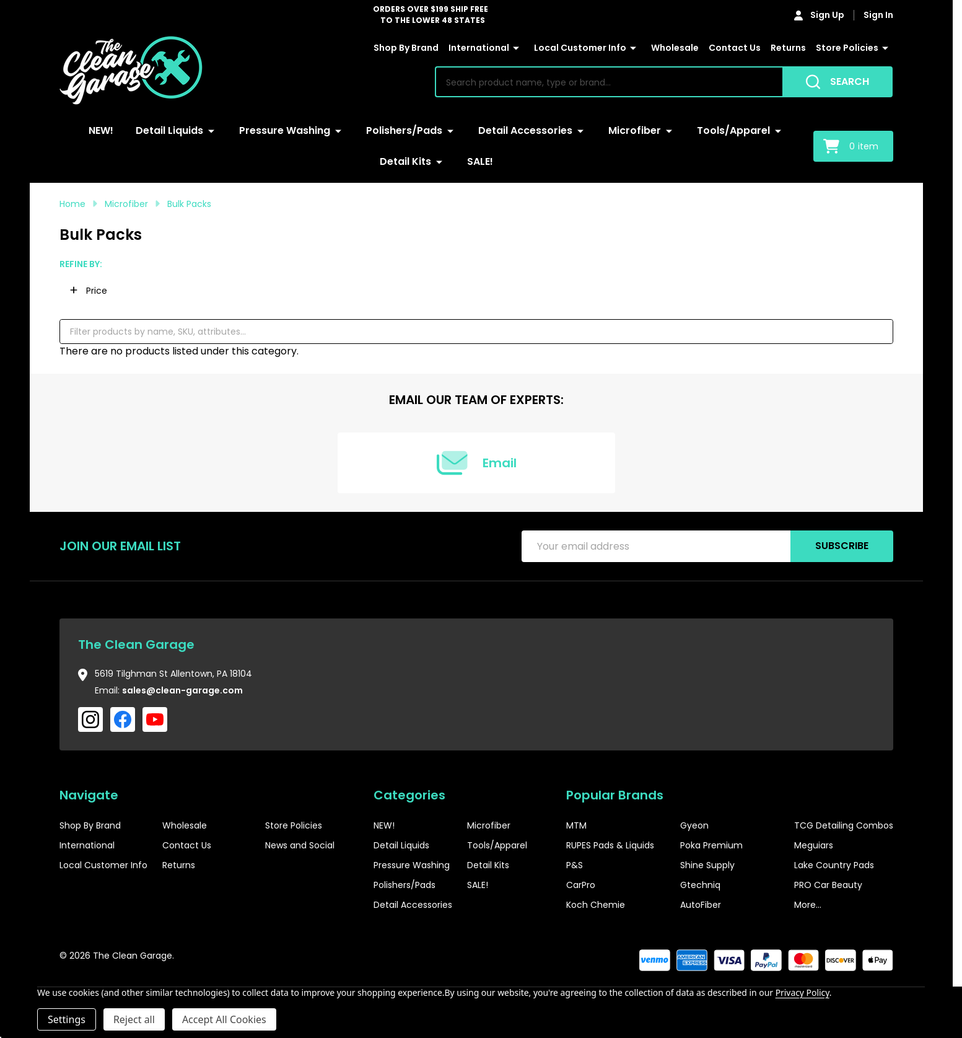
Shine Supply (707, 865)
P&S (574, 865)
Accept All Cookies (224, 1019)
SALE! (480, 161)
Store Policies (847, 48)
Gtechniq (700, 885)
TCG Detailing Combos (843, 825)
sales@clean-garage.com (182, 690)
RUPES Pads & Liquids (610, 845)
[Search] (837, 81)
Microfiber (634, 130)
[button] (89, 291)
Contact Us (735, 48)
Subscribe (841, 546)
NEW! (101, 130)
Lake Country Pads (834, 865)
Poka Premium (711, 845)
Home (72, 204)
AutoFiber (700, 905)
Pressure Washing (284, 130)
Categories (409, 795)
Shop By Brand (406, 48)
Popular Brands (614, 795)
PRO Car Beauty (828, 885)
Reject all (134, 1019)
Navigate (88, 795)
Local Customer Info (580, 48)
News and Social (300, 845)
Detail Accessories (525, 130)
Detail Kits (405, 161)
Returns (788, 48)
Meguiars (813, 845)
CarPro (580, 885)
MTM (576, 825)
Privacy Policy (802, 992)
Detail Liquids (169, 130)
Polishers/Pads (404, 130)
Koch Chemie (595, 905)
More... (807, 905)
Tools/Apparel (733, 130)
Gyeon (694, 825)
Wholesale (675, 48)
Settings (66, 1019)
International (478, 48)
